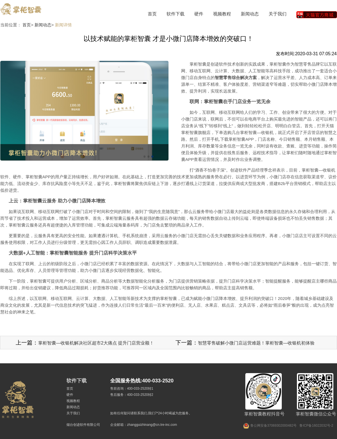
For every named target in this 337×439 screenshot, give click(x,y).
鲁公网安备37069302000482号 (273, 426)
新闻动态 (250, 13)
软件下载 (175, 13)
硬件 (198, 13)
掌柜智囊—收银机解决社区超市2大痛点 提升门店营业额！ (96, 343)
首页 (152, 13)
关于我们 (278, 13)
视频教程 (222, 13)
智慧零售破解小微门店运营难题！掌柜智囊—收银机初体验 (256, 343)
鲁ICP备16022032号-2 (316, 426)
